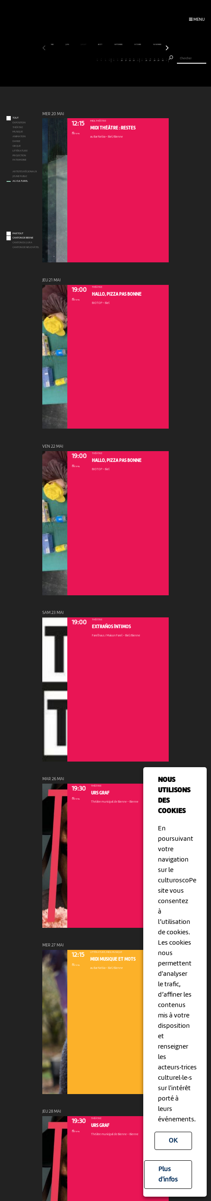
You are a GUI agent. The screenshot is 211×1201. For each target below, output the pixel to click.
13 (93, 59)
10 (81, 59)
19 (118, 59)
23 (134, 59)
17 (109, 59)
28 (154, 59)
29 (159, 59)
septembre (118, 44)
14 (97, 59)
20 (122, 59)
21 (126, 59)
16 (105, 59)
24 (138, 59)
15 (101, 59)
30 (162, 59)
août (100, 44)
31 (166, 59)
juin (67, 44)
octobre (138, 44)
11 (85, 59)
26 (146, 59)
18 (114, 59)
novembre (157, 44)
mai (52, 44)
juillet (84, 44)
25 (142, 59)
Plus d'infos (168, 1174)
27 (150, 59)
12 (89, 59)
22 (130, 59)
